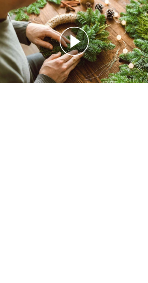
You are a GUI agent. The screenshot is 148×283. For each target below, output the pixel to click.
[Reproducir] (74, 41)
